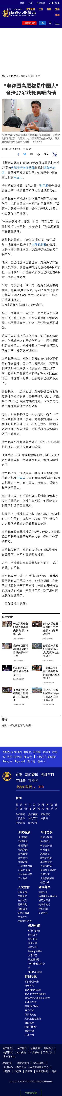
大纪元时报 (38, 1063)
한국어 (41, 761)
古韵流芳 (22, 900)
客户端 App (9, 1056)
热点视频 (33, 814)
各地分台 (41, 3)
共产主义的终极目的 (35, 994)
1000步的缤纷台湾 (36, 965)
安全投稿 (21, 1052)
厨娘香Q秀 (33, 959)
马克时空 (45, 874)
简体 (57, 3)
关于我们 (22, 1048)
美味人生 (32, 947)
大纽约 (18, 752)
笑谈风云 (22, 896)
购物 (41, 786)
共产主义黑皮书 (33, 1018)
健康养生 (44, 887)
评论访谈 (46, 832)
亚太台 (28, 756)
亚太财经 (23, 878)
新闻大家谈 (46, 837)
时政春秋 (45, 849)
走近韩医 (43, 912)
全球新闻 (23, 837)
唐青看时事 (46, 866)
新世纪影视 (42, 1071)
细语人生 (45, 882)
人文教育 (24, 887)
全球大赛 (33, 822)
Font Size (45, 154)
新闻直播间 (30, 23)
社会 (30, 76)
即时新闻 (45, 814)
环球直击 (23, 841)
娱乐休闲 (34, 925)
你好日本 (32, 935)
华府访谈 (23, 862)
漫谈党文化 (30, 1026)
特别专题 (31, 976)
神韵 (22, 3)
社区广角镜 (24, 870)
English (52, 756)
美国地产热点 (25, 921)
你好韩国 (32, 939)
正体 (51, 3)
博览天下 (33, 818)
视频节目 (47, 774)
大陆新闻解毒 (47, 878)
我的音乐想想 (35, 972)
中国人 (18, 177)
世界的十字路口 (48, 870)
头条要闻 (20, 814)
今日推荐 (20, 818)
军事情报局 (46, 862)
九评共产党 (30, 1002)
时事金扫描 (46, 845)
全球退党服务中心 (39, 1067)
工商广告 (29, 1035)
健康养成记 (44, 904)
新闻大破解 (46, 857)
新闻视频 (24, 832)
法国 (9, 756)
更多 (54, 1071)
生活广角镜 (34, 930)
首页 (4, 76)
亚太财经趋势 (25, 874)
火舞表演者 (18, 167)
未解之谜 (22, 892)
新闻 (19, 798)
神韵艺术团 (23, 1063)
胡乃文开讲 (44, 900)
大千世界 (32, 955)
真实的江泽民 (32, 1006)
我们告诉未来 (32, 981)
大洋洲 (46, 752)
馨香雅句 (22, 904)
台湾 (23, 76)
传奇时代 (29, 985)
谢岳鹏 (30, 167)
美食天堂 (32, 943)
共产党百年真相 (33, 990)
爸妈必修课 (23, 912)
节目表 (21, 780)
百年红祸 (29, 1010)
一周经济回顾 (25, 866)
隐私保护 (48, 1048)
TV (43, 23)
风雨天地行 (30, 1014)
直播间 (33, 780)
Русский (20, 761)
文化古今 (22, 917)
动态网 (17, 1071)
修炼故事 (29, 1031)
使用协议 (8, 1052)
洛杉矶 (37, 752)
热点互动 (45, 841)
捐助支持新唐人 (26, 786)
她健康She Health (48, 896)
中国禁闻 (23, 845)
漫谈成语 (22, 908)
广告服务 (34, 1052)
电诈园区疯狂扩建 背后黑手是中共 (21, 671)
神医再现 (43, 908)
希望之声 (21, 1067)
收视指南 (35, 1048)
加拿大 (27, 752)
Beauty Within (35, 951)
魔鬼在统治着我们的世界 (37, 998)
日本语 (31, 761)
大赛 (30, 3)
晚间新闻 (23, 849)
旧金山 (18, 756)
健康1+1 (43, 892)
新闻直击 (23, 853)
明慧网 (6, 1071)
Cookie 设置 (31, 1093)
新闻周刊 (23, 857)
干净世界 (8, 1067)
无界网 (28, 1071)
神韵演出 (20, 822)
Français (7, 761)
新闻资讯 (13, 76)
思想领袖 (45, 853)
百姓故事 (29, 1022)
